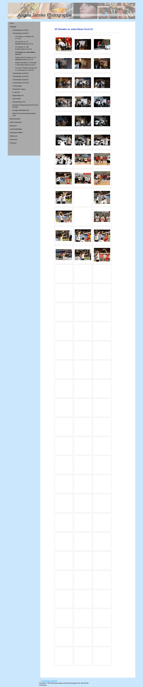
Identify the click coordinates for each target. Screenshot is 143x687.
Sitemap (54, 681)
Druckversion (45, 681)
